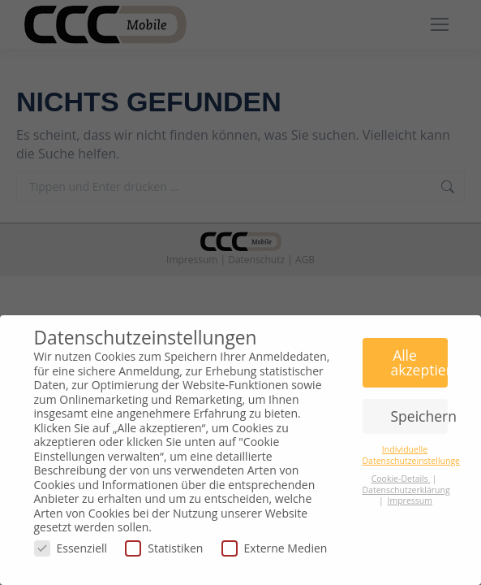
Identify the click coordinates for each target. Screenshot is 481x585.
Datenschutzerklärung (406, 490)
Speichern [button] (419, 416)
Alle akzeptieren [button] (419, 362)
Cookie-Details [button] (401, 478)
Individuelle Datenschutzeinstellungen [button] (414, 455)
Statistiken (164, 548)
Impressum (410, 500)
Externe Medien (274, 548)
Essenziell (71, 548)
